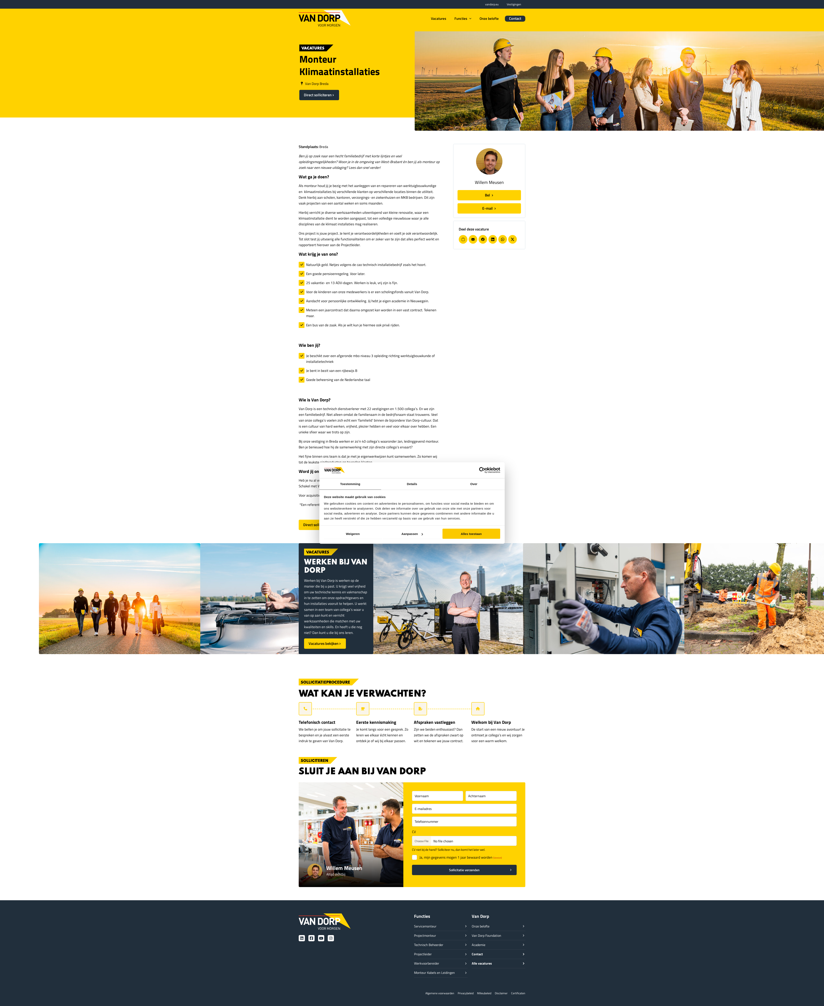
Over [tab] (474, 483)
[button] (469, 19)
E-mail (488, 208)
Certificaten (517, 993)
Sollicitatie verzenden (464, 870)
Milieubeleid (481, 993)
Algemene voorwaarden (433, 993)
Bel (488, 195)
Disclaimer (500, 993)
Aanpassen (412, 534)
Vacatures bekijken (323, 643)
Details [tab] (412, 483)
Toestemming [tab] (350, 483)
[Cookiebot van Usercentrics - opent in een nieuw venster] (482, 470)
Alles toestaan (471, 534)
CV (414, 831)
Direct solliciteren (318, 95)
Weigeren (353, 534)
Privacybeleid (461, 993)
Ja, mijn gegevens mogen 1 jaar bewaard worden (460, 857)
